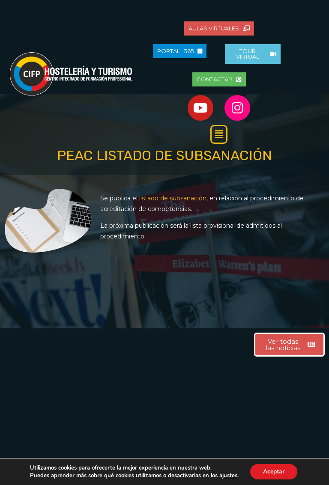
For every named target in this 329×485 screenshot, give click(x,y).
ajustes (228, 475)
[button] (218, 134)
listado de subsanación (172, 198)
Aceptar (273, 471)
